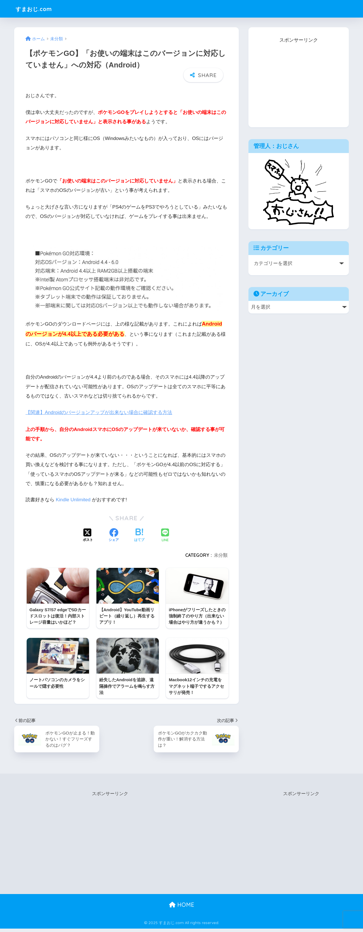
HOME (181, 907)
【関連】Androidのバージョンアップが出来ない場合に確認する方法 (99, 412)
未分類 (220, 555)
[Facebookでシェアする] (114, 535)
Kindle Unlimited (73, 499)
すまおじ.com (38, 9)
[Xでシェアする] (88, 535)
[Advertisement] (298, 80)
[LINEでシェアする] (165, 535)
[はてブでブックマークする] (139, 535)
